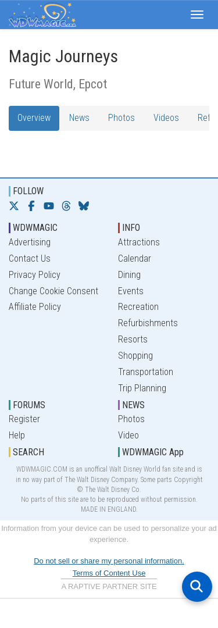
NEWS (133, 405)
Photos (121, 117)
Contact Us (30, 258)
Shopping (135, 355)
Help (17, 435)
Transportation (145, 371)
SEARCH (28, 452)
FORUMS (29, 405)
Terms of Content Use (109, 573)
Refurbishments (148, 323)
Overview (34, 117)
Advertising (30, 242)
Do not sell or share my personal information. (109, 560)
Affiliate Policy (35, 306)
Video (128, 435)
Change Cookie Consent (53, 291)
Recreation (138, 306)
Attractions (139, 242)
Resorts (133, 339)
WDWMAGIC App (153, 452)
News (79, 117)
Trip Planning (142, 388)
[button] (197, 14)
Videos (166, 117)
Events (131, 291)
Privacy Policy (34, 274)
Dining (129, 274)
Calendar (134, 258)
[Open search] (197, 587)
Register (24, 418)
